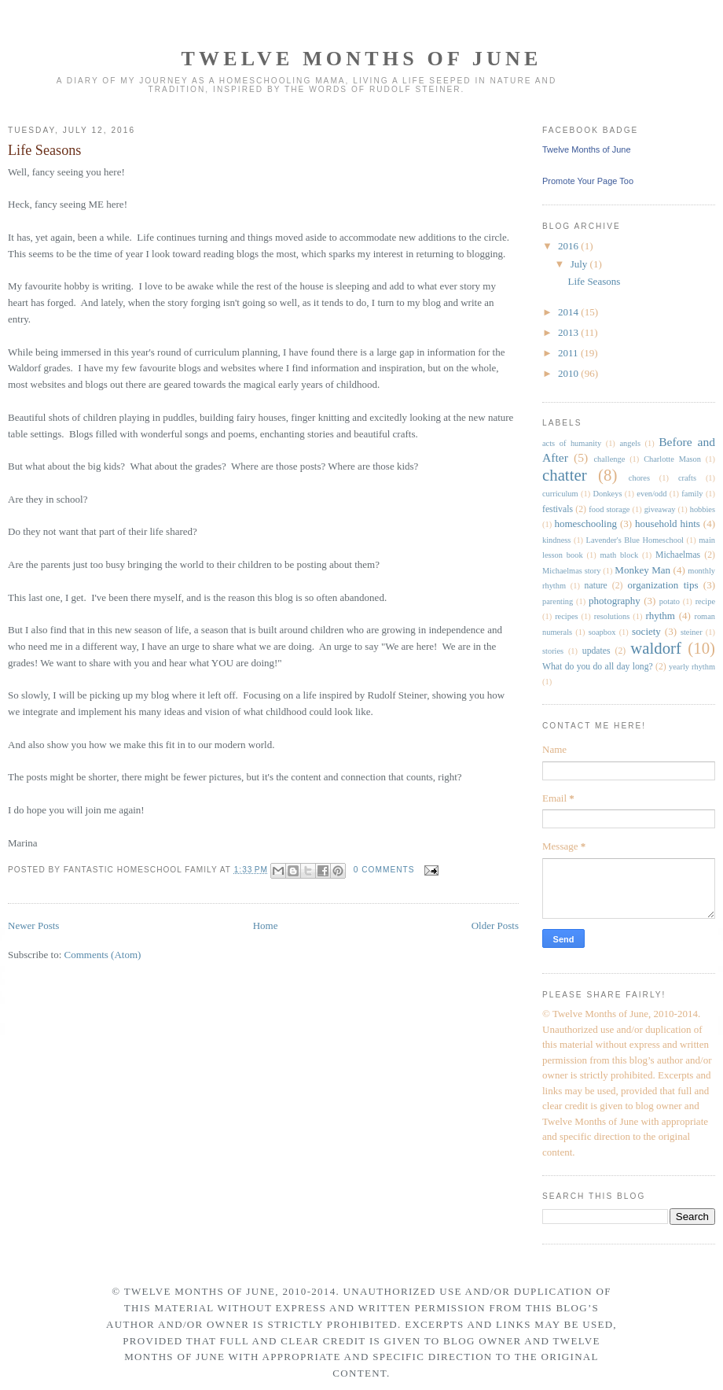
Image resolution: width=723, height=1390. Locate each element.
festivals (557, 509)
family (692, 493)
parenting (557, 601)
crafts (687, 478)
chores (639, 478)
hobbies (702, 509)
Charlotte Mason (672, 459)
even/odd (651, 493)
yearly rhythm (692, 666)
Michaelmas (677, 555)
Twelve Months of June (361, 58)
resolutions (612, 616)
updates (596, 651)
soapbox (602, 632)
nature (596, 586)
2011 (569, 353)
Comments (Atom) (102, 954)
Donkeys (607, 493)
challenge (609, 459)
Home (265, 925)
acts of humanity (571, 443)
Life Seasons (44, 150)
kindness (556, 540)
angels (629, 443)
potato (669, 601)
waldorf (655, 648)
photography (614, 601)
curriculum (560, 493)
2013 (569, 332)
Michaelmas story (571, 570)
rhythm (660, 615)
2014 (569, 312)
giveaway (660, 509)
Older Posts (495, 925)
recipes (566, 616)
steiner (692, 632)
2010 (569, 373)
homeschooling (585, 523)
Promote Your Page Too (587, 181)
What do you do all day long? (597, 667)
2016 (569, 246)
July (580, 264)
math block (619, 555)
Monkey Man (642, 570)
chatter (564, 475)
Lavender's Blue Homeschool (635, 540)
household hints (667, 523)
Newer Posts (33, 925)
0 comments (384, 869)
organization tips (663, 585)
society (646, 631)
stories (552, 651)
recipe (705, 601)
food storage (609, 509)
